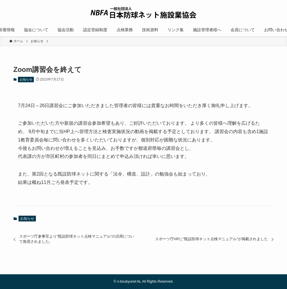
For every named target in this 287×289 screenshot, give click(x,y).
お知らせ (26, 79)
